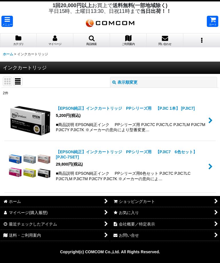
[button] (7, 21)
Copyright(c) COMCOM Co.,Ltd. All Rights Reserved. (110, 252)
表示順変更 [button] (125, 82)
